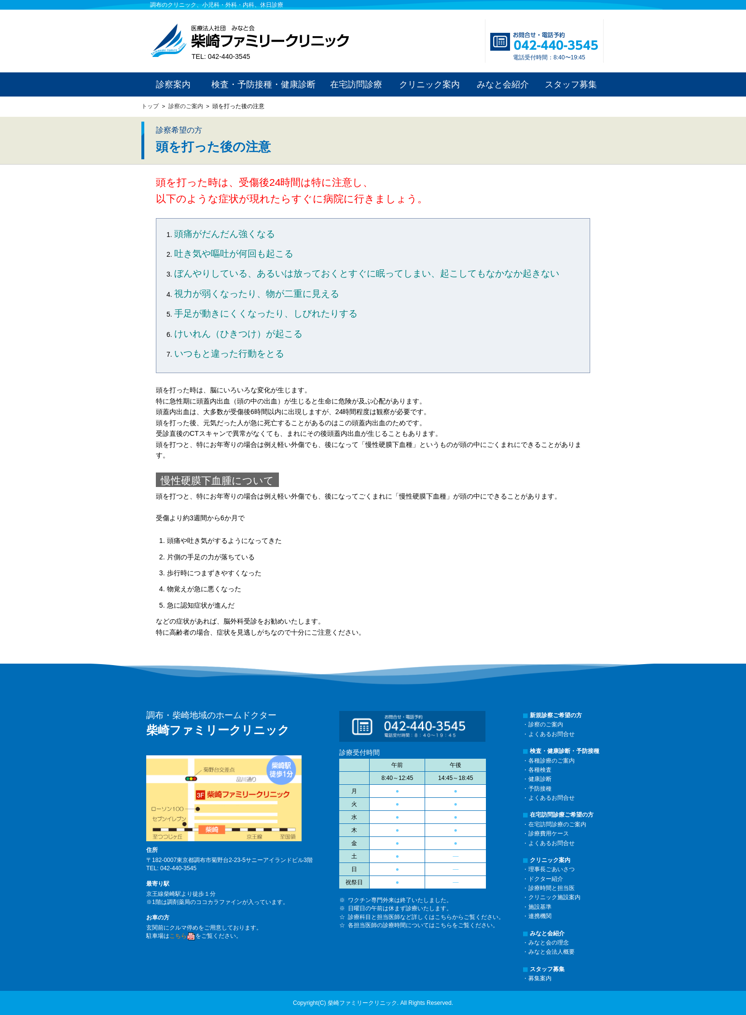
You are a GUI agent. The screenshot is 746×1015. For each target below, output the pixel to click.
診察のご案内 (185, 106)
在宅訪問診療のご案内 (557, 824)
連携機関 (540, 916)
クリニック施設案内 (554, 897)
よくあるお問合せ (551, 734)
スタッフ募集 (571, 84)
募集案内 (540, 978)
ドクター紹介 (545, 879)
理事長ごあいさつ (551, 869)
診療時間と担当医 (551, 888)
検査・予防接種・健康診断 (263, 84)
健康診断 (540, 779)
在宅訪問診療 (356, 84)
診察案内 (173, 84)
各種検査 (540, 769)
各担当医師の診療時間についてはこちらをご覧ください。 (423, 925)
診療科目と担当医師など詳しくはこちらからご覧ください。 (426, 917)
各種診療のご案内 (551, 760)
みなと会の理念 (548, 942)
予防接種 (540, 788)
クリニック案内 (429, 84)
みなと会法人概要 (551, 951)
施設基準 (540, 907)
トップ (150, 106)
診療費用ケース (548, 833)
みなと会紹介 (503, 84)
